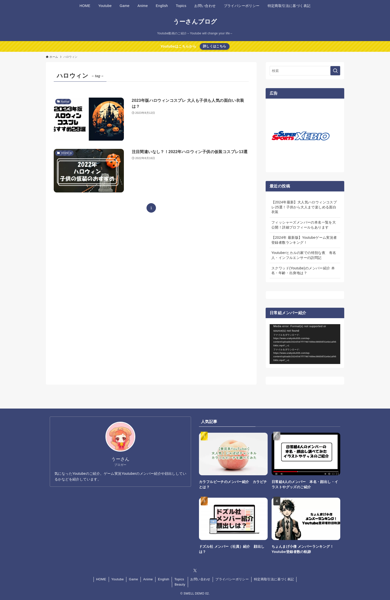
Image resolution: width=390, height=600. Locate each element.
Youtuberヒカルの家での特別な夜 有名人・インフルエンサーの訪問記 (303, 255)
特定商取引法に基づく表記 (274, 579)
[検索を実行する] (335, 70)
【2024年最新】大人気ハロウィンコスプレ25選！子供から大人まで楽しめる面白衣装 (304, 207)
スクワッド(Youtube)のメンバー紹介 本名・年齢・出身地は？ (303, 270)
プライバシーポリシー (232, 579)
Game (133, 579)
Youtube (117, 579)
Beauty (180, 584)
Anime (148, 579)
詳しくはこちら (214, 46)
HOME (101, 579)
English (163, 579)
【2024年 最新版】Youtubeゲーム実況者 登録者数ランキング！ (304, 240)
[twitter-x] (195, 570)
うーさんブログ (195, 22)
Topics (179, 579)
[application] (305, 344)
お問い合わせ (200, 579)
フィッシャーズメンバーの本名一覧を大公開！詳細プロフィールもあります (303, 224)
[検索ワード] (305, 70)
